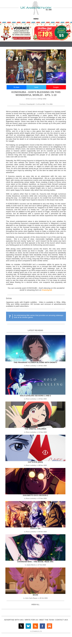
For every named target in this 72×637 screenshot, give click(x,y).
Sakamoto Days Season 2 (35, 495)
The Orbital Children (35, 429)
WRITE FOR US (31, 620)
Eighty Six (35, 528)
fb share (16, 87)
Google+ (56, 87)
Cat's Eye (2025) (35, 462)
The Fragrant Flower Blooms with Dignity (35, 362)
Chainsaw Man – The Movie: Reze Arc (35, 562)
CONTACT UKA (61, 620)
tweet (36, 87)
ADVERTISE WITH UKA (13, 620)
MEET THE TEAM (46, 620)
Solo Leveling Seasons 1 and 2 (35, 396)
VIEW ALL (35, 604)
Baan (35, 595)
